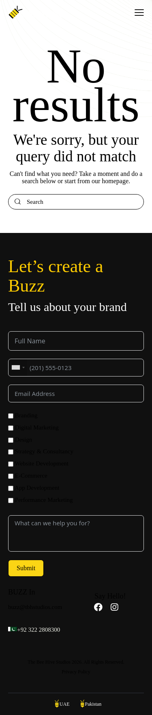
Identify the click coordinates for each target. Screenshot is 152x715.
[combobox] (18, 367)
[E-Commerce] (10, 476)
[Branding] (10, 416)
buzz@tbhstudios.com (35, 607)
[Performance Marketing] (10, 500)
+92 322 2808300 (38, 629)
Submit (26, 568)
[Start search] (17, 202)
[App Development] (10, 488)
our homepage (110, 181)
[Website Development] (10, 464)
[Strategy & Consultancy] (10, 452)
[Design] (10, 440)
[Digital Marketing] (10, 428)
